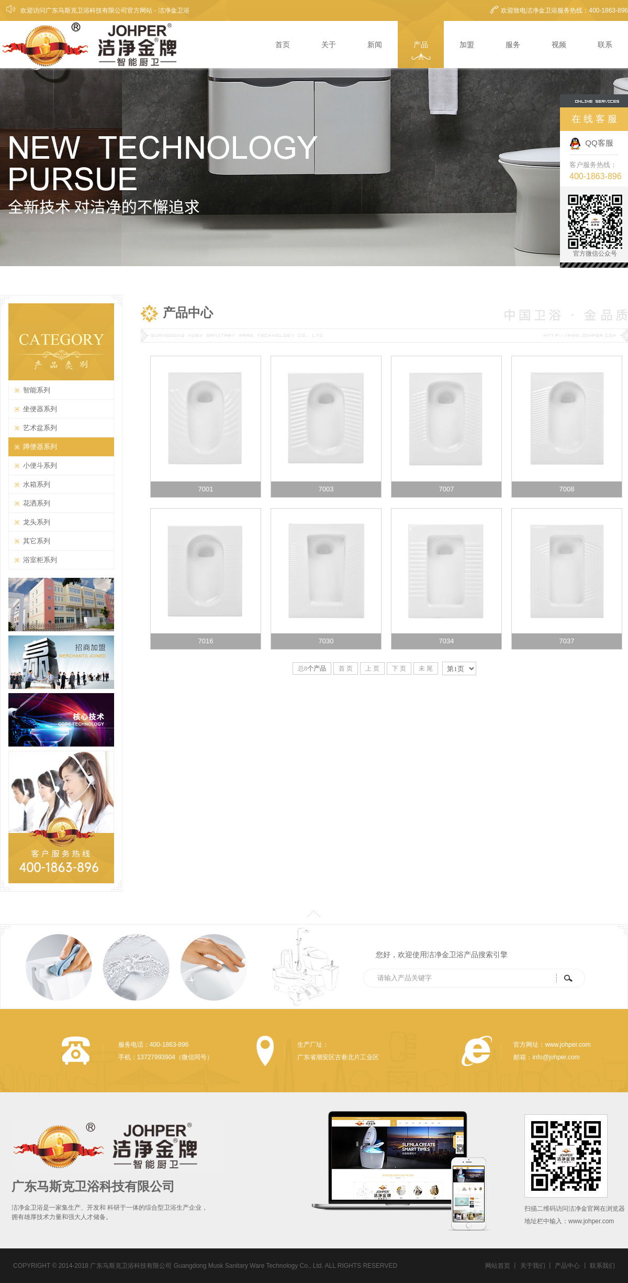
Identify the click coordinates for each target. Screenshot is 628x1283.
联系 (605, 44)
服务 (513, 44)
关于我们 (532, 1265)
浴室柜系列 (40, 560)
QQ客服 (591, 142)
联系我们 (602, 1265)
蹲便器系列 (40, 447)
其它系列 (36, 541)
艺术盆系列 (40, 428)
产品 (420, 44)
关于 (328, 44)
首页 (282, 44)
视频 (559, 44)
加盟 (466, 44)
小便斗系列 (40, 465)
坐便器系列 (40, 409)
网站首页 (497, 1265)
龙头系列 (36, 522)
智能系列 (36, 390)
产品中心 (567, 1265)
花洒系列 (36, 503)
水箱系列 (36, 484)
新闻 (374, 44)
